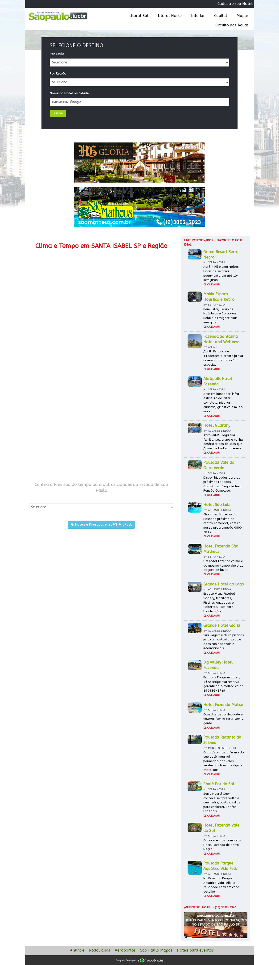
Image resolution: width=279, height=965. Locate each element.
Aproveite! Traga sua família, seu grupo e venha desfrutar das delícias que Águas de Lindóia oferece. (223, 441)
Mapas (243, 15)
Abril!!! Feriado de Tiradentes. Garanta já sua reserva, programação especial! (223, 358)
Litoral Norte (170, 15)
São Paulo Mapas (156, 950)
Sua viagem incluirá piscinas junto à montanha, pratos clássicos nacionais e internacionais (223, 641)
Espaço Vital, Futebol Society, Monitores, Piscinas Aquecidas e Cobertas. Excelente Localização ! (219, 602)
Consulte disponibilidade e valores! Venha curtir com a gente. (223, 719)
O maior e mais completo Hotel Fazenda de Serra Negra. (222, 845)
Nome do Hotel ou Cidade (69, 93)
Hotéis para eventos (195, 950)
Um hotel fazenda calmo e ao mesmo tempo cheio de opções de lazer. (223, 565)
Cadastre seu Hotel (235, 3)
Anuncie (77, 950)
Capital (220, 15)
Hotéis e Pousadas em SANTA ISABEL (101, 524)
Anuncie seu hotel (197, 907)
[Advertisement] (101, 371)
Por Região (58, 73)
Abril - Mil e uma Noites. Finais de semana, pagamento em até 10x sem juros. (221, 273)
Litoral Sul (138, 15)
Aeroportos (125, 950)
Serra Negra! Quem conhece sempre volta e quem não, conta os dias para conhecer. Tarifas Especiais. (221, 802)
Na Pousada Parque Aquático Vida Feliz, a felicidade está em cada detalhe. (221, 885)
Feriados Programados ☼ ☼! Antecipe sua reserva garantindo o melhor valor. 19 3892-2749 (223, 684)
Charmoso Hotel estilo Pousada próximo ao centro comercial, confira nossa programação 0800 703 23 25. (222, 523)
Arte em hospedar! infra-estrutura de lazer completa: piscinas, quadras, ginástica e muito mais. (223, 402)
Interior (198, 15)
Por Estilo (57, 54)
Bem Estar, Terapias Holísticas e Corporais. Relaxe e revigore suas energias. (220, 315)
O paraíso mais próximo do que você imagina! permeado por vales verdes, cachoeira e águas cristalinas (223, 761)
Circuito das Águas (232, 25)
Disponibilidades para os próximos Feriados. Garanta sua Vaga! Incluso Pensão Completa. (222, 484)
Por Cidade (37, 498)
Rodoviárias (99, 950)
